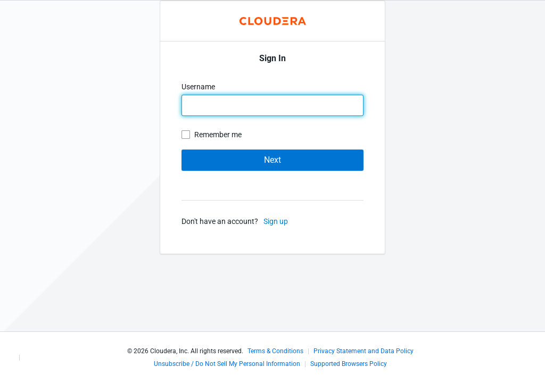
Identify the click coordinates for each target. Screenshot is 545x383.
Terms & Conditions (275, 351)
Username (199, 86)
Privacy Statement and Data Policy (363, 351)
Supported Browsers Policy (348, 364)
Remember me (218, 134)
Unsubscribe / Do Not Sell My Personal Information (227, 364)
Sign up (275, 221)
